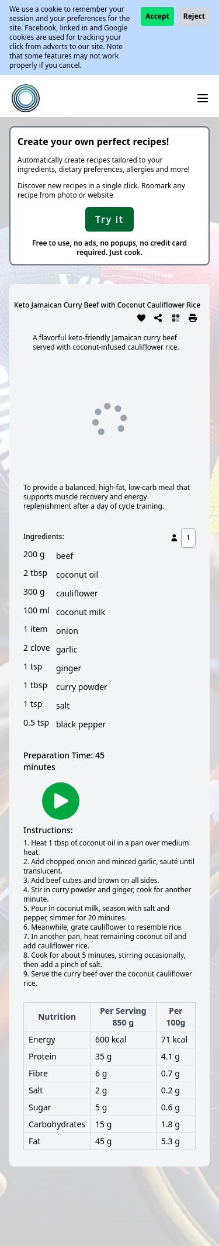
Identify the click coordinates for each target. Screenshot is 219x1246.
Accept (157, 16)
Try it (109, 219)
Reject (194, 16)
